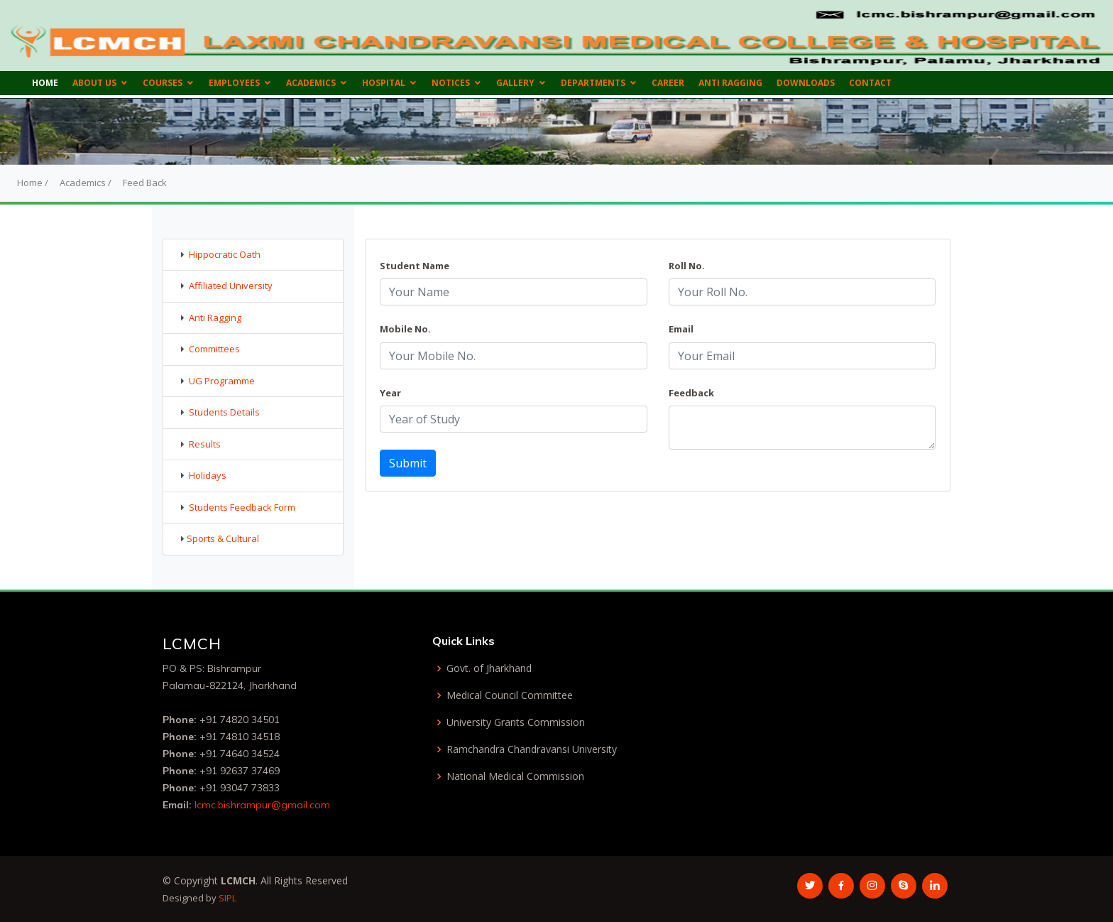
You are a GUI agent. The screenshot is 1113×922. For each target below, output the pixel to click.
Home (45, 83)
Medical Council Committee (509, 695)
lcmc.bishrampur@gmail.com (262, 804)
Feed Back (145, 182)
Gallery (515, 83)
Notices (451, 83)
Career (668, 83)
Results (205, 444)
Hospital (383, 83)
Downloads (806, 83)
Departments (593, 83)
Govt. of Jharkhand (489, 668)
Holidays (207, 475)
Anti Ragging (730, 83)
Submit (408, 463)
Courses (162, 83)
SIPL (227, 897)
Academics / (85, 182)
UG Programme (222, 380)
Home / (32, 182)
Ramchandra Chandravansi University (531, 749)
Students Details (224, 412)
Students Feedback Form (242, 507)
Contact (870, 83)
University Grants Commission (515, 722)
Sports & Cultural (223, 538)
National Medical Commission (515, 776)
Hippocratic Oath (225, 254)
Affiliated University (231, 285)
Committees (214, 348)
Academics (311, 83)
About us (94, 83)
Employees (234, 83)
